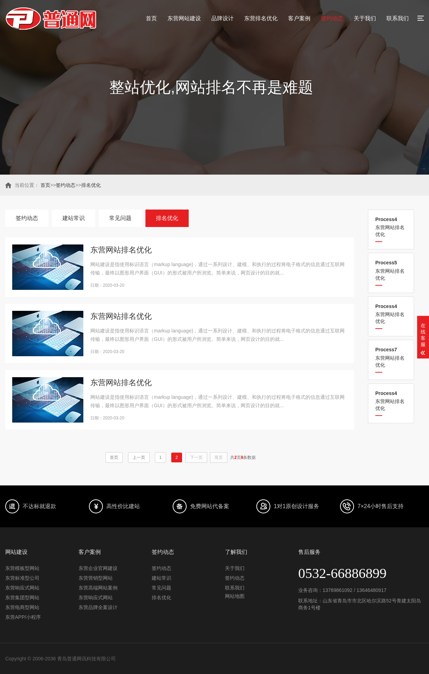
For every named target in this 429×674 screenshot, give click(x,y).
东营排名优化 (261, 18)
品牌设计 (222, 18)
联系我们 (397, 18)
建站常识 (73, 218)
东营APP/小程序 (23, 617)
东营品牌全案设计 (98, 607)
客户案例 (299, 18)
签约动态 (332, 18)
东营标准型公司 (22, 578)
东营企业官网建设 (98, 568)
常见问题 (120, 218)
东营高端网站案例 (98, 588)
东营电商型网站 (22, 607)
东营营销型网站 (95, 578)
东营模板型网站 (22, 568)
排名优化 (91, 185)
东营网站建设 (184, 18)
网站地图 (234, 596)
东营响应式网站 (22, 588)
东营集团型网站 (22, 597)
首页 (151, 18)
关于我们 (365, 18)
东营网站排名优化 (391, 227)
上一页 (139, 457)
